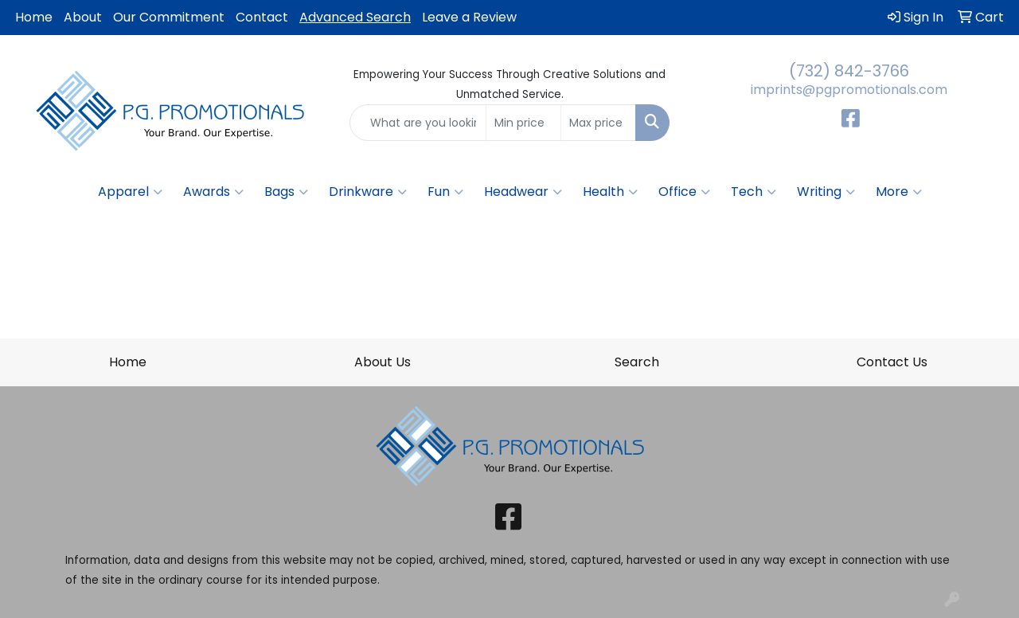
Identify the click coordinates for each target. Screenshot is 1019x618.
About (83, 17)
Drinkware (368, 191)
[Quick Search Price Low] (523, 122)
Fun (445, 191)
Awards (213, 191)
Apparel (130, 191)
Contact (262, 17)
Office (684, 191)
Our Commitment (168, 17)
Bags (286, 191)
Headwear (523, 191)
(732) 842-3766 (849, 71)
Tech (753, 191)
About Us (382, 362)
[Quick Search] (418, 122)
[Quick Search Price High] (598, 122)
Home (34, 17)
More (899, 191)
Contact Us (892, 362)
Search (637, 362)
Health (610, 191)
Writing (826, 191)
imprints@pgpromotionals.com (849, 89)
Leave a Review (469, 17)
